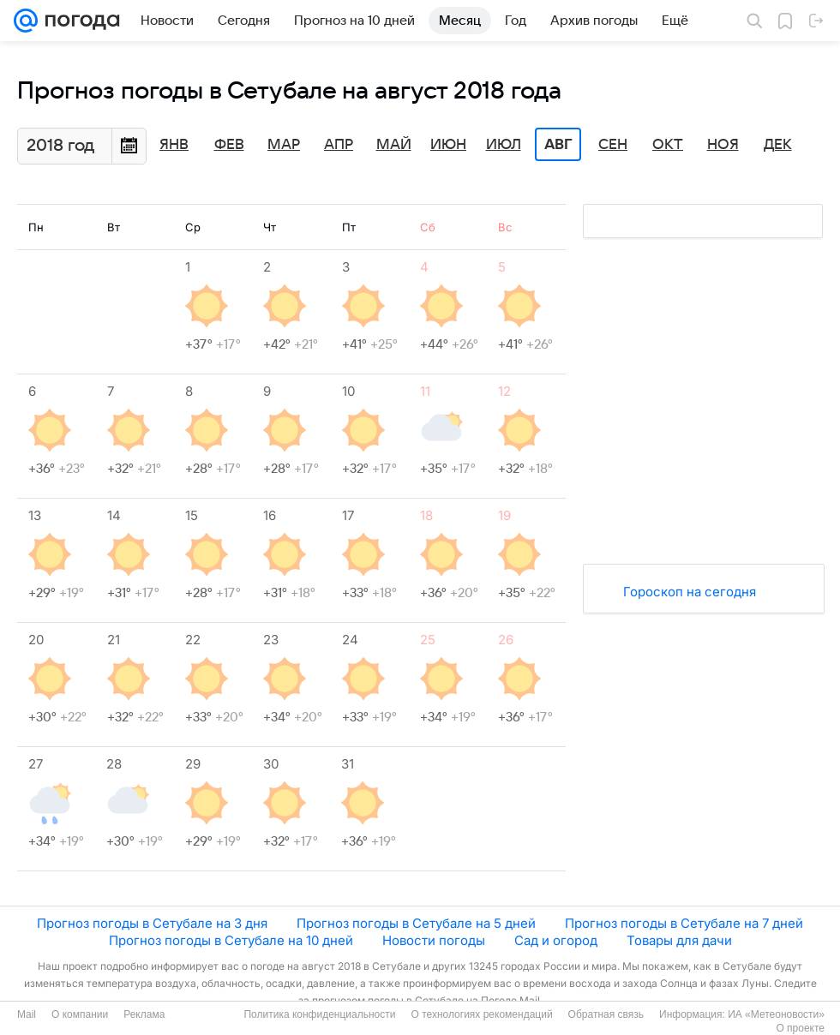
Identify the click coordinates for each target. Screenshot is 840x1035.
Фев (229, 145)
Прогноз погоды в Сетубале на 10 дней (231, 940)
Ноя (723, 145)
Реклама (144, 1014)
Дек (778, 145)
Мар (283, 145)
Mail (26, 1014)
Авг (558, 145)
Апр (338, 145)
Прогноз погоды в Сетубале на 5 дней (416, 923)
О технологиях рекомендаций (481, 1014)
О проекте (800, 1028)
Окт (667, 145)
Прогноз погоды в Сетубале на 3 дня (152, 923)
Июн (448, 145)
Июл (503, 145)
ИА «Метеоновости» (776, 1014)
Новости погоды (433, 940)
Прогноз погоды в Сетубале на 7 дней (684, 923)
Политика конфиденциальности (319, 1014)
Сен (612, 145)
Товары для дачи (679, 940)
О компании (79, 1014)
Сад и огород (555, 940)
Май (393, 145)
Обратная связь (606, 1014)
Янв (174, 145)
